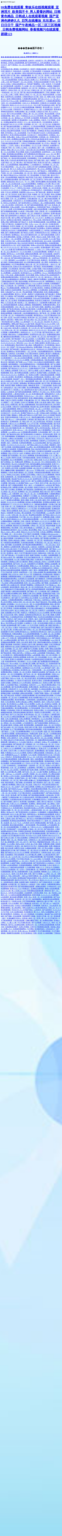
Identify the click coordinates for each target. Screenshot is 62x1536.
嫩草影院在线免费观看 (12, 336)
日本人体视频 (52, 141)
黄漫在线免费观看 (44, 674)
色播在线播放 (20, 111)
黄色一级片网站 (11, 651)
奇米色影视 (57, 90)
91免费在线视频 (42, 309)
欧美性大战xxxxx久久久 (28, 171)
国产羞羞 (37, 160)
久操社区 (33, 547)
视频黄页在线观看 (38, 672)
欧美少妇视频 (34, 697)
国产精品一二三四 (52, 411)
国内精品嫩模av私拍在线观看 (46, 181)
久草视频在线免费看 (11, 179)
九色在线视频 (43, 432)
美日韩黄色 (53, 260)
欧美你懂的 (44, 623)
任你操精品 (9, 855)
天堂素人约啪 (53, 317)
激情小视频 (25, 500)
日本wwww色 (26, 336)
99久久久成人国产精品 (18, 814)
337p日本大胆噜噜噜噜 (24, 298)
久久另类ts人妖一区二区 (10, 330)
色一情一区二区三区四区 (10, 770)
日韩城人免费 (18, 725)
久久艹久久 (17, 823)
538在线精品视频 (48, 746)
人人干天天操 (37, 332)
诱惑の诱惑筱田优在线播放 (32, 73)
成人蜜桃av (11, 298)
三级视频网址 (48, 736)
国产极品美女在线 (13, 434)
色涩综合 (56, 719)
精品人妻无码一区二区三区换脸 (41, 738)
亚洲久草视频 (24, 927)
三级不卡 (15, 801)
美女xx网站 (52, 330)
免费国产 (54, 160)
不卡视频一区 (35, 496)
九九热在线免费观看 (38, 126)
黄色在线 (11, 483)
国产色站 (33, 842)
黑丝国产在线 (23, 840)
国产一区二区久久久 (43, 606)
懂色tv (55, 523)
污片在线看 (46, 859)
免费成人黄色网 (39, 356)
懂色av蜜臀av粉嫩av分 (28, 780)
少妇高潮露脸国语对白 (30, 313)
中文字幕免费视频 (18, 264)
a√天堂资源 (52, 88)
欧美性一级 (19, 846)
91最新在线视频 (52, 489)
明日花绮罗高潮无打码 (44, 404)
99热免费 (4, 356)
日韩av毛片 (50, 702)
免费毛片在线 (19, 848)
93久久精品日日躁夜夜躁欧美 (44, 362)
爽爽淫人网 (27, 593)
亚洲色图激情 (46, 247)
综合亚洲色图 (31, 551)
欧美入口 (56, 865)
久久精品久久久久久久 (33, 746)
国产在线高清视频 (47, 235)
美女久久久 (20, 181)
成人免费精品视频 (46, 920)
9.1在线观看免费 (55, 211)
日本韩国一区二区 (7, 118)
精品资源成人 (10, 782)
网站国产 (54, 143)
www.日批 (54, 640)
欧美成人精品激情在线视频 (11, 131)
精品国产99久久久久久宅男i (13, 124)
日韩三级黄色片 (7, 71)
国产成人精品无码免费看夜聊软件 (32, 92)
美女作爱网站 (26, 145)
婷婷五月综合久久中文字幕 (44, 487)
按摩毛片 (35, 392)
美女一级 (13, 373)
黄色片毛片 (55, 175)
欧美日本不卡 (15, 568)
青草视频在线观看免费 (35, 891)
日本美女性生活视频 (15, 893)
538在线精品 (23, 685)
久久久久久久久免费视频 (16, 502)
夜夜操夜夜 (35, 103)
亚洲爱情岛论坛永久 (27, 101)
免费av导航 (5, 222)
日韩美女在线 (37, 188)
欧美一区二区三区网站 (37, 411)
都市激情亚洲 (23, 398)
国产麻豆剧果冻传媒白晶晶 (21, 258)
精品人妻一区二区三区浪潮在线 (46, 381)
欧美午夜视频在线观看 (37, 222)
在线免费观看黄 (26, 776)
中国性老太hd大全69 (8, 230)
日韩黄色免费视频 (20, 608)
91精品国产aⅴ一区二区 (13, 292)
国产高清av (25, 247)
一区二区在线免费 (30, 430)
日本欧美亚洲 (54, 224)
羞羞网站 (48, 307)
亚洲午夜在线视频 (46, 619)
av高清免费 (52, 373)
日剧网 (28, 523)
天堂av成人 (47, 347)
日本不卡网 (12, 750)
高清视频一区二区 (30, 124)
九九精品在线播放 (45, 689)
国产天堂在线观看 (46, 254)
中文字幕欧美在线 (24, 922)
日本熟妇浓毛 (52, 886)
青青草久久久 (29, 504)
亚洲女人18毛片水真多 (53, 75)
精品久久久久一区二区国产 (11, 787)
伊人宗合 (13, 341)
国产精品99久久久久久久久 (18, 368)
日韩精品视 (57, 328)
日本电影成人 (12, 765)
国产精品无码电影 (25, 736)
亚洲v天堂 (30, 167)
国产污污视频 (38, 874)
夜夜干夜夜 (51, 237)
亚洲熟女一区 (23, 375)
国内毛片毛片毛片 (30, 846)
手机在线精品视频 (15, 356)
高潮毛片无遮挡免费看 (13, 290)
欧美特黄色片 (45, 80)
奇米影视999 (28, 912)
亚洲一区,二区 (10, 506)
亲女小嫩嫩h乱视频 (8, 470)
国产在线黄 (50, 750)
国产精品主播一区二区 (43, 419)
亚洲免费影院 (40, 750)
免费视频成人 (50, 281)
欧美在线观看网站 (41, 243)
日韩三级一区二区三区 (20, 515)
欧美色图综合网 (38, 394)
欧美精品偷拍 (10, 345)
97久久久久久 (18, 504)
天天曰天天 (40, 438)
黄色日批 (19, 343)
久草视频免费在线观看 (29, 432)
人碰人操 (7, 258)
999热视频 (15, 693)
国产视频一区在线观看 (13, 545)
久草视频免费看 (42, 494)
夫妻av (37, 275)
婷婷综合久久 (26, 332)
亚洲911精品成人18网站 (17, 540)
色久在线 (49, 339)
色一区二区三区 (38, 75)
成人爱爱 (44, 262)
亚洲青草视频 (51, 776)
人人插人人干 (40, 249)
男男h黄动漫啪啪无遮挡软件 (23, 712)
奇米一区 (11, 148)
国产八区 (48, 205)
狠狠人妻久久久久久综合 (16, 150)
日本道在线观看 (19, 920)
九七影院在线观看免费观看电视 (19, 895)
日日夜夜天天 (8, 655)
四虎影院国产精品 (44, 207)
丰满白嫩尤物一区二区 (35, 198)
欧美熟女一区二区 (26, 213)
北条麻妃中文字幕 (21, 224)
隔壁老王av (11, 254)
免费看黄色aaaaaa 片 (12, 755)
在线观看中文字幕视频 (35, 564)
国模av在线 (38, 460)
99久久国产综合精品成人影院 (44, 105)
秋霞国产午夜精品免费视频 (11, 88)
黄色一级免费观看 (37, 759)
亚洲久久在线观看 (16, 659)
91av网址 (29, 447)
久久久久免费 (32, 661)
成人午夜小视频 (20, 387)
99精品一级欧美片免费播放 (37, 279)
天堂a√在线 (9, 275)
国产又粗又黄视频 (28, 787)
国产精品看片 (50, 294)
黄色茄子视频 (10, 385)
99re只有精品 (35, 538)
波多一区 (20, 678)
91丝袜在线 (50, 795)
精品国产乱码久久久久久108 (22, 479)
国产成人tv (39, 691)
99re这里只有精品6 (20, 317)
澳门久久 (13, 169)
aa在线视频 (50, 610)
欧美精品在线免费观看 (46, 814)
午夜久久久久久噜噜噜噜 (17, 424)
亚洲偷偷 (19, 489)
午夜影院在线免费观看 (42, 472)
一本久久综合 (17, 534)
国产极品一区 (32, 591)
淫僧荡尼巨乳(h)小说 (28, 196)
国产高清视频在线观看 (37, 833)
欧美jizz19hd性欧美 (11, 203)
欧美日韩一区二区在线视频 (34, 156)
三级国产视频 (39, 693)
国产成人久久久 (44, 99)
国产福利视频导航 (52, 356)
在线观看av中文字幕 (12, 612)
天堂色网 (27, 118)
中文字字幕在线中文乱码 (36, 133)
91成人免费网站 (35, 120)
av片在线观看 (52, 825)
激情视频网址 (6, 324)
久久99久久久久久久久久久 (11, 190)
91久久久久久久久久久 (12, 247)
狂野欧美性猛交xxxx (22, 632)
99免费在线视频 (26, 863)
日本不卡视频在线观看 (38, 823)
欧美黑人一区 (23, 302)
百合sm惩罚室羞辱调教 (29, 137)
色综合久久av (29, 396)
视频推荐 (56, 86)
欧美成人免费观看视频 (49, 436)
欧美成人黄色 (14, 213)
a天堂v (22, 869)
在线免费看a (11, 311)
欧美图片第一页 (53, 69)
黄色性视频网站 (48, 266)
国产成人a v (9, 419)
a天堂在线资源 (28, 806)
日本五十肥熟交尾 (11, 404)
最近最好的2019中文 (28, 349)
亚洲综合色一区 (31, 925)
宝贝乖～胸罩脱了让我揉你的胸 (33, 294)
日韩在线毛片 (9, 387)
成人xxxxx (30, 470)
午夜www (13, 678)
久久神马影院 (26, 683)
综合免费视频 (51, 222)
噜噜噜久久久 (46, 871)
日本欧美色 (39, 559)
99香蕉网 (15, 494)
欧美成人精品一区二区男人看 (33, 918)
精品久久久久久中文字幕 (30, 532)
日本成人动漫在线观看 (23, 905)
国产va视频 (23, 649)
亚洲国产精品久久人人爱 (33, 109)
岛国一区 (43, 97)
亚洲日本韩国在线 (11, 417)
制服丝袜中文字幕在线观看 (15, 589)
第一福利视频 (18, 557)
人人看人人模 (12, 922)
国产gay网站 (16, 218)
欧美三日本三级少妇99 (9, 549)
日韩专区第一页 (21, 205)
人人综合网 (50, 513)
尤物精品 (41, 131)
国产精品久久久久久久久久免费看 (17, 360)
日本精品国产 (12, 829)
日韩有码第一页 (47, 426)
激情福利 (11, 260)
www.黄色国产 (25, 322)
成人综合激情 (50, 226)
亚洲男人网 (43, 353)
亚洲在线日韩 (27, 356)
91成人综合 (8, 328)
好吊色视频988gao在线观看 (23, 209)
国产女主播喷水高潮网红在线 (42, 481)
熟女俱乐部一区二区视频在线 (12, 77)
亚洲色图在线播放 (52, 831)
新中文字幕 (46, 383)
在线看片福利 (24, 882)
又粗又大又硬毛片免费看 (14, 400)
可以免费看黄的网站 (23, 731)
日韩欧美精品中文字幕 (30, 97)
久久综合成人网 (11, 302)
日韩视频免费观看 (43, 364)
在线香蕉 (17, 86)
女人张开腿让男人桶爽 (47, 598)
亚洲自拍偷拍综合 (22, 733)
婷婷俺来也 (36, 719)
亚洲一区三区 (44, 733)
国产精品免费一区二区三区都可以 (31, 179)
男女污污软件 (46, 708)
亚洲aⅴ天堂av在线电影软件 (27, 169)
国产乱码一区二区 (20, 564)
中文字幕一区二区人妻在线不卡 (30, 517)
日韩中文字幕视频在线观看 (31, 143)
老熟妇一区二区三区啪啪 (13, 723)
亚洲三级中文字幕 (24, 194)
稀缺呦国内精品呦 (16, 156)
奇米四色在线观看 (47, 496)
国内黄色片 (5, 135)
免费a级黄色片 (38, 345)
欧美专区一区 (37, 903)
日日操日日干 (32, 135)
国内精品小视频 (25, 269)
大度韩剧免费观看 (25, 443)
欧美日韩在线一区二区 (32, 409)
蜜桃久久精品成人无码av (38, 562)
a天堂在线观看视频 (49, 256)
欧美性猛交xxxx (26, 273)
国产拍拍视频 (19, 296)
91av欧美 (21, 211)
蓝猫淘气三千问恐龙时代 (48, 441)
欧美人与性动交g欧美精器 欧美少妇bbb (40, 139)
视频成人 (15, 415)
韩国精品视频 (55, 407)
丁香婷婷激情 (51, 368)
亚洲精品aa (43, 88)
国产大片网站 (10, 489)
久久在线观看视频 (11, 164)
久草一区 (36, 623)
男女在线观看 (50, 114)
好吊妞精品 (24, 330)
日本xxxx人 (23, 370)
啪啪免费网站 (24, 164)
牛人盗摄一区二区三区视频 (32, 86)
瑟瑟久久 (52, 623)
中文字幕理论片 (48, 186)
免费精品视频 (43, 706)
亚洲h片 (30, 753)
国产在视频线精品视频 (43, 167)
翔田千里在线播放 (13, 481)
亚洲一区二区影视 (51, 821)
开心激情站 (9, 296)
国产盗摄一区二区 (53, 823)
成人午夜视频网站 (44, 430)
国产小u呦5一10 (23, 625)
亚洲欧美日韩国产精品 (51, 379)
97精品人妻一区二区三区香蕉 (41, 90)
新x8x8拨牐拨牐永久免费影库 (16, 279)
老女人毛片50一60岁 (15, 453)
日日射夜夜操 (47, 122)
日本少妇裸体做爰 (44, 158)
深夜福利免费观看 (41, 504)
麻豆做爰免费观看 (16, 897)
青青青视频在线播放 (28, 676)
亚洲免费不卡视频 (29, 916)
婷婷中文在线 (17, 457)
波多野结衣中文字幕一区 (42, 479)
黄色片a (18, 294)
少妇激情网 (43, 302)
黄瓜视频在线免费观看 (45, 678)
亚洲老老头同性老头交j (33, 615)
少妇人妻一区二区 (54, 319)
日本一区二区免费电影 (18, 198)
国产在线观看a (13, 455)
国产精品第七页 (19, 744)
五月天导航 (34, 625)
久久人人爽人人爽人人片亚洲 (45, 806)
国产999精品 (25, 466)
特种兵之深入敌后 (24, 188)
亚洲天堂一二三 (23, 651)
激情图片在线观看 (36, 511)
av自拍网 (51, 562)
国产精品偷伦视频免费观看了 (33, 545)
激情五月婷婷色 (9, 283)
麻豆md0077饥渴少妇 (21, 256)
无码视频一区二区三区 (50, 164)
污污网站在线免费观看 (20, 426)
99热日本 (56, 903)
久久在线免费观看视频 (41, 604)
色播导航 (16, 521)
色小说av (29, 835)
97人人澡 (27, 122)
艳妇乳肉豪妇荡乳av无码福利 (42, 417)
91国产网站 (5, 678)
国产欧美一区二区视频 (48, 313)
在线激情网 (39, 725)
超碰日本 (54, 576)
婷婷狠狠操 (34, 441)
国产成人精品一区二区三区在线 (35, 319)
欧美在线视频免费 (11, 736)
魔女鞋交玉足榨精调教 (21, 525)
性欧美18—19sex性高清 (49, 905)
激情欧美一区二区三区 (29, 88)
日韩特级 (21, 286)
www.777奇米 (28, 362)
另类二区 (54, 842)
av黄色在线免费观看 (23, 241)
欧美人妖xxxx (18, 430)
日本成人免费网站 (46, 532)
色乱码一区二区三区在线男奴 (40, 861)
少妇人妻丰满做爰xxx (28, 207)
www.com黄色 (35, 247)
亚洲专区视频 (6, 411)
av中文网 (47, 184)
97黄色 (33, 237)
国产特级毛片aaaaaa (15, 789)
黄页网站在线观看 (34, 383)
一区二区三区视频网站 (14, 674)
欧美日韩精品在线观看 (18, 135)
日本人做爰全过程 (13, 585)
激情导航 (16, 366)
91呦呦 (7, 746)
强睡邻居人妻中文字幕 (44, 901)
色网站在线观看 (23, 373)
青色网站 (54, 80)
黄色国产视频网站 (34, 84)
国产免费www (29, 691)
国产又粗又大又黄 (13, 128)
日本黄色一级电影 (40, 358)
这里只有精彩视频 (23, 245)
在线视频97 (53, 538)
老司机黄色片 (35, 852)
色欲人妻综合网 (14, 876)
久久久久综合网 (42, 239)
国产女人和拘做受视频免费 (35, 589)
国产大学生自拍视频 (14, 114)
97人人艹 (13, 188)
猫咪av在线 (51, 97)
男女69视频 (20, 152)
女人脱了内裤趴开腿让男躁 (24, 559)
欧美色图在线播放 (41, 455)
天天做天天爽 (45, 175)
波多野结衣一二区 (48, 152)
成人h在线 (48, 241)
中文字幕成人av (35, 256)
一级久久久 (53, 264)
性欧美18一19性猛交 (33, 742)
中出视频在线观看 (13, 288)
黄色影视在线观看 (19, 757)
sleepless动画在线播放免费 (24, 636)
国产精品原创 (29, 489)
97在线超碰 (46, 71)
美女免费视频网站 (33, 387)
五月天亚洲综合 (13, 536)
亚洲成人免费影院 (24, 305)
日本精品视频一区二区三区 (23, 173)
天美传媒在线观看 (29, 457)
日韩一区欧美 (46, 84)
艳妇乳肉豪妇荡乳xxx (24, 283)
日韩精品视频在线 (29, 141)
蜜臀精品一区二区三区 (32, 462)
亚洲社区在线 (54, 595)
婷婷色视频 (36, 895)
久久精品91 (45, 714)
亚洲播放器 (5, 226)
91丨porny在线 (35, 859)
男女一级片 (28, 485)
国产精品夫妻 (41, 192)
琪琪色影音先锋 (48, 220)
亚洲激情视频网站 (25, 865)
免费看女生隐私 (22, 385)
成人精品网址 (39, 226)
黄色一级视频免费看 (23, 75)
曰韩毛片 (33, 373)
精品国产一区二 (19, 379)
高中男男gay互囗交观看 (29, 598)
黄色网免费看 (29, 725)
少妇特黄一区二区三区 (34, 540)
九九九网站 (11, 844)
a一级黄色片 (25, 126)
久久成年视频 (52, 748)
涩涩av (41, 498)
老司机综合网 (48, 434)
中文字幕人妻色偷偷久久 (36, 608)
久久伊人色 (35, 328)
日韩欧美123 (16, 683)
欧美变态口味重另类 (50, 73)
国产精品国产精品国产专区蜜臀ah (33, 228)
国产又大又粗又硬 (54, 632)
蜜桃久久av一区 (36, 566)
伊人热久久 (55, 322)
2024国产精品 (24, 833)
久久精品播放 (40, 339)
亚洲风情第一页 (16, 421)
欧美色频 (23, 801)
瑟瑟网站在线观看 (49, 502)
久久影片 (38, 186)
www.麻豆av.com (14, 432)
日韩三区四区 (10, 441)
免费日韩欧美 (34, 687)
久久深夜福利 (27, 576)
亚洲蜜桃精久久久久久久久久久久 (28, 436)
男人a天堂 (48, 587)
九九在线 (22, 742)
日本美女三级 (10, 241)
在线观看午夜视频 (54, 279)
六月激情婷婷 (15, 228)
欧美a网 (15, 328)
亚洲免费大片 (40, 101)
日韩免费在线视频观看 (51, 680)
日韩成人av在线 (30, 653)
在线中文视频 (6, 683)
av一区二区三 (55, 99)
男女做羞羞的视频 (50, 572)
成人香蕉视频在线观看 (32, 262)
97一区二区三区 (36, 94)
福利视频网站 (13, 364)
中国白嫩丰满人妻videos (9, 833)
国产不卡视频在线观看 (41, 576)
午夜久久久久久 (25, 417)
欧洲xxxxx (14, 888)
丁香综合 (57, 933)
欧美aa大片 (5, 663)
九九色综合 (14, 171)
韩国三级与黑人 (54, 625)
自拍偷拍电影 (23, 765)
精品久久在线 (41, 237)
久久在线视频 (49, 271)
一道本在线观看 (20, 419)
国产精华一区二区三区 (26, 640)
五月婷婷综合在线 (10, 666)
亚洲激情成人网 (40, 489)
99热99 (56, 568)
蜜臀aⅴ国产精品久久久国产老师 (23, 324)
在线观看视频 (54, 243)
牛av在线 (5, 583)
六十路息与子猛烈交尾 (23, 680)
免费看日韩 (25, 288)
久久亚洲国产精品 (22, 483)
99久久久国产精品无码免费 (33, 271)
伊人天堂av (46, 143)
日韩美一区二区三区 (38, 336)
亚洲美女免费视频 (52, 228)
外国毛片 (24, 612)
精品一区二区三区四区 (49, 655)
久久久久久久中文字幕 (13, 141)
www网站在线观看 (10, 640)
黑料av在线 (26, 908)
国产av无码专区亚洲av (43, 428)
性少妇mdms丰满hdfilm (24, 347)
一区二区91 (39, 396)
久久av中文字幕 (33, 424)
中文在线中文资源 (22, 555)
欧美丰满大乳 (37, 122)
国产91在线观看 (46, 328)
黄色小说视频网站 (40, 173)
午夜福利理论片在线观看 (24, 315)
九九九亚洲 (32, 755)
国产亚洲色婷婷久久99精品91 (29, 203)
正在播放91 (55, 298)
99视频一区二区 (43, 621)
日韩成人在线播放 (49, 477)
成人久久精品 (23, 530)
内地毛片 (14, 508)
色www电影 (14, 663)
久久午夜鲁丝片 (24, 888)
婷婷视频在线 (7, 634)
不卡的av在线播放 (21, 838)
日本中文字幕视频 (27, 402)
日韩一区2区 (8, 317)
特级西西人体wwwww (27, 192)
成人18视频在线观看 (47, 203)
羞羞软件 (50, 192)
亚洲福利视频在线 (43, 780)
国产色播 (55, 419)
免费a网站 (24, 366)
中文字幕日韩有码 (47, 128)
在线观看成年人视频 (11, 882)
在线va (18, 137)
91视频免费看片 (14, 332)
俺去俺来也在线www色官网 (34, 808)
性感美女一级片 (50, 377)
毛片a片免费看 (29, 704)
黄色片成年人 (47, 311)
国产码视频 (8, 801)
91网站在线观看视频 (16, 583)
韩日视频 (15, 528)
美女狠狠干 (22, 661)
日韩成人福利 (45, 413)
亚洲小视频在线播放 (14, 99)
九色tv (31, 224)
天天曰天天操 (25, 277)
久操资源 (30, 419)
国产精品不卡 (23, 222)
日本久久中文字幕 (32, 763)
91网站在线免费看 (26, 693)
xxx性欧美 (10, 392)
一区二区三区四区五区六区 (49, 519)
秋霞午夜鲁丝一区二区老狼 (24, 472)
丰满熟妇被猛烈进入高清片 (13, 122)
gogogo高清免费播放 (28, 184)
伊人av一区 (28, 574)
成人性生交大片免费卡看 (42, 468)
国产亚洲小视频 (38, 307)
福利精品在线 (28, 710)
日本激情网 (35, 118)
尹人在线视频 (53, 742)
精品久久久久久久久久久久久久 (21, 105)
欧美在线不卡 (6, 901)
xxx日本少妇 (42, 77)
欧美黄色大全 (26, 670)
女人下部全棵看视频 (26, 186)
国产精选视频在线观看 (36, 795)
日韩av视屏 (41, 196)
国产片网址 (33, 778)
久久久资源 (52, 449)
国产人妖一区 (49, 782)
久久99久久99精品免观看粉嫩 (24, 107)
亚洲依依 (46, 213)
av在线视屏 (5, 897)
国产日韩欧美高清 (46, 882)
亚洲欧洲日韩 (21, 506)
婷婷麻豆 (57, 532)
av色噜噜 (46, 283)
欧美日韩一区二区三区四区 (38, 317)
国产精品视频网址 (45, 629)
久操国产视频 (15, 863)
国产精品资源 (49, 829)
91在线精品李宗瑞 (16, 617)
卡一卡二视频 (30, 181)
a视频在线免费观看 (32, 254)
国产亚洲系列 (38, 782)
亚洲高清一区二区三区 (23, 899)
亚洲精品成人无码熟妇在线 (34, 377)
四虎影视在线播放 (51, 498)
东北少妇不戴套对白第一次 (30, 235)
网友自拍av (12, 334)
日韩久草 (13, 638)
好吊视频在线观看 (30, 201)
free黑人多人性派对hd (44, 704)
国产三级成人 (15, 498)
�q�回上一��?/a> (31, 53)
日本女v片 (4, 213)
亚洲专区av (46, 600)
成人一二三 (50, 528)
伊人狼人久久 (45, 392)
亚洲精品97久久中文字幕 (31, 668)
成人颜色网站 (17, 73)
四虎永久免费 (34, 375)
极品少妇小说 (45, 491)
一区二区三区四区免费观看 (23, 358)
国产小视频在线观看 (12, 232)
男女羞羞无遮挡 (7, 725)
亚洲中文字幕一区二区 (44, 916)
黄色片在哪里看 (12, 511)
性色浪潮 (57, 128)
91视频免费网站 (54, 209)
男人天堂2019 (53, 789)
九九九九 (46, 460)
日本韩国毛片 (25, 69)
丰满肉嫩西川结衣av (39, 799)
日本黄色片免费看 (8, 733)
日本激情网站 (41, 141)
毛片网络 (30, 929)
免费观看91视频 (49, 517)
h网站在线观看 (39, 753)
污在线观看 (5, 825)
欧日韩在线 (54, 400)
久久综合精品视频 (39, 443)
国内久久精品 (25, 94)
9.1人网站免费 (30, 286)
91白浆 (7, 508)
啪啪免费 (43, 869)
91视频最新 (42, 812)
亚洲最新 (24, 755)
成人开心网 (8, 629)
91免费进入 (28, 623)
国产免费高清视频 (53, 869)
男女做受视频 (27, 292)
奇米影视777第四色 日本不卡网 (24, 644)
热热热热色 (17, 71)
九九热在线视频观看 (12, 196)
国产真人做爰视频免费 (27, 404)
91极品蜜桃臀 (29, 381)
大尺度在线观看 (35, 71)
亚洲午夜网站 (56, 447)
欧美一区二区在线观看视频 (11, 103)
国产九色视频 (7, 447)
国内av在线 (25, 547)
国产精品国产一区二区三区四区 (21, 82)
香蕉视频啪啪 (10, 436)
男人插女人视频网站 (52, 116)
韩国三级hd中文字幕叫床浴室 (14, 740)
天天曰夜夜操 (10, 702)
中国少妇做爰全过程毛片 (51, 269)
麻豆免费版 (33, 530)
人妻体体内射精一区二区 (22, 394)
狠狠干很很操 (35, 555)
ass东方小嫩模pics (45, 370)
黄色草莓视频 (20, 606)
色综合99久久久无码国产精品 (47, 349)
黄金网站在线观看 (35, 515)
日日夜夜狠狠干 (7, 358)
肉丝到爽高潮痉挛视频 (39, 789)
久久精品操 (42, 591)
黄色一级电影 (19, 615)
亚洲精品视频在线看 (15, 262)
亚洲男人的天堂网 (11, 468)
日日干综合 (55, 409)
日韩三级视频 (51, 92)
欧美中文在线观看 (13, 466)
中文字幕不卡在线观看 (31, 534)
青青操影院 (44, 118)
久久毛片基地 (12, 878)
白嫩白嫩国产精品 (32, 920)
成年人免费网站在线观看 (16, 139)
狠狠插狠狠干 (21, 470)
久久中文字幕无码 (51, 918)
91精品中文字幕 (42, 111)
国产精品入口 (21, 818)
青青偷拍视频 (38, 292)
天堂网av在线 (40, 470)
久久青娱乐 (32, 148)
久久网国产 (5, 402)
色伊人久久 (52, 77)
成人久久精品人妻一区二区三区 (12, 381)
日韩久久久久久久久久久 (49, 791)
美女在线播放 (56, 731)
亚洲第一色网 (44, 649)
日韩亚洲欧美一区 (21, 721)
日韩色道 (45, 145)
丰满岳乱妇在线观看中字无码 (44, 82)
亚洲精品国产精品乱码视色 (27, 878)
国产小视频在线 (54, 353)
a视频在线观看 (19, 275)
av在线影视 (16, 273)
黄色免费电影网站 (21, 708)
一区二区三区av (50, 156)
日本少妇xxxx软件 (7, 610)
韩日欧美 (49, 421)
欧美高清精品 (21, 351)
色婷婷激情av (48, 190)
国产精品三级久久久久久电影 (38, 445)
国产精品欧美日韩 (41, 296)
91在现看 (25, 71)
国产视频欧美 (32, 131)
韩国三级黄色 (40, 343)
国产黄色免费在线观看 (40, 549)
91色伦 (10, 472)
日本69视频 (20, 353)
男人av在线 (37, 220)
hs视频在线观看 (48, 827)
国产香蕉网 (44, 538)
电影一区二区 (12, 840)
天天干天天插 (37, 477)
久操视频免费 (33, 498)
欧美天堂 (41, 162)
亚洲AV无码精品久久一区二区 (47, 457)
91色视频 (46, 466)
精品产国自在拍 (41, 602)
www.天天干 (39, 218)
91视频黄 (4, 455)
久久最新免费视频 (30, 77)
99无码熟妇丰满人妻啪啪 (10, 69)
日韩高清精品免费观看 (30, 519)
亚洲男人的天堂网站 (28, 474)
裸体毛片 (20, 409)
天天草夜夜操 (13, 269)
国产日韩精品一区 (7, 462)
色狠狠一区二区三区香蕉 (51, 188)
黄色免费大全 (48, 107)
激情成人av (19, 118)
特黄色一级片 (33, 619)
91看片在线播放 (39, 776)
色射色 (44, 120)
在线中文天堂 (26, 481)
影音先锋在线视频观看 (34, 729)
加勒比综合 (11, 181)
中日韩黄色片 (6, 598)
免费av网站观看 (24, 759)
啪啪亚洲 (21, 177)
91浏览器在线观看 (52, 133)
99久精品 (17, 513)
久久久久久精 (37, 145)
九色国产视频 (37, 269)
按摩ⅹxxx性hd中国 (37, 245)
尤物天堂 (44, 387)
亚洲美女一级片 (12, 553)
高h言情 (47, 322)
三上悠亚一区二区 (50, 874)
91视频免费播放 (22, 230)
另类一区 (40, 848)
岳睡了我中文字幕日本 (45, 801)
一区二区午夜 (32, 351)
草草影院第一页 (45, 258)
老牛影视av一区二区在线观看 (15, 133)
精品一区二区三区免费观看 (48, 530)
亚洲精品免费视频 (27, 128)
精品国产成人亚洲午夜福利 (40, 407)
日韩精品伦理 (39, 585)
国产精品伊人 (43, 171)
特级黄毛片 (38, 213)
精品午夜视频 (9, 538)
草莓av (37, 128)
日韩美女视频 (38, 893)
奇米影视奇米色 (11, 661)
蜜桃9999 (8, 646)
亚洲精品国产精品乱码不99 (30, 646)
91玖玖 (23, 131)
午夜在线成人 (51, 653)
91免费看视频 (23, 697)
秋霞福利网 (16, 676)
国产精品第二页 (42, 663)
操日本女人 (49, 277)
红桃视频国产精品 (30, 617)
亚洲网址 (26, 789)
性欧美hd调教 (21, 326)
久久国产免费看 (9, 326)
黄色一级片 (16, 116)
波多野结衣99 (29, 390)
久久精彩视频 (30, 867)
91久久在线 (37, 835)
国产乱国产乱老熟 (22, 441)
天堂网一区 (56, 468)
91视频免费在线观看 (29, 99)
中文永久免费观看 (11, 192)
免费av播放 (11, 137)
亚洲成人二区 (55, 460)
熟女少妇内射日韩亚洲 (26, 243)
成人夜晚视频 (10, 842)
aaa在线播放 (29, 296)
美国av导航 (45, 400)
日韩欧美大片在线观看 (48, 103)
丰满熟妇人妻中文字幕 (32, 453)
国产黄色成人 (10, 555)
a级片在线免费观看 (41, 209)
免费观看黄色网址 (49, 305)
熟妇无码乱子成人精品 (34, 177)
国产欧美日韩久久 (49, 332)
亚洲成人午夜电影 (23, 237)
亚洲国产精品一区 (21, 778)
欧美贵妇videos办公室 (37, 281)
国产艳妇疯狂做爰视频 (12, 126)
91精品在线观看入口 (19, 84)
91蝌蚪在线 (28, 600)
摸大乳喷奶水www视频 (15, 704)
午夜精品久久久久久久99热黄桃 (32, 116)
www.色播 (8, 249)
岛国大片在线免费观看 (33, 152)
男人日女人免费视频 (45, 169)
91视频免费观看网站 (53, 101)
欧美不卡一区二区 (37, 277)
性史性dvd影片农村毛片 (25, 311)
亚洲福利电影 (50, 761)
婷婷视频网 (50, 589)
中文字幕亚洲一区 (24, 549)
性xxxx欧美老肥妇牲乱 (39, 908)
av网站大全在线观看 (15, 438)
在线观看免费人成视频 (44, 700)
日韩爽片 (42, 770)
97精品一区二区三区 (42, 341)
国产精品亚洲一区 (27, 218)
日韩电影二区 (44, 137)
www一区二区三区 (41, 224)
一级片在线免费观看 (9, 409)
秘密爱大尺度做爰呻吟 (20, 120)
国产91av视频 (33, 370)
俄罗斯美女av (39, 315)
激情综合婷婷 (41, 804)
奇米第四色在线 (37, 241)
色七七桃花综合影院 (48, 462)
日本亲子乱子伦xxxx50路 (10, 101)
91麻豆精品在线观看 (47, 375)
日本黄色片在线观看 (9, 449)
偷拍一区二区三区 (17, 746)
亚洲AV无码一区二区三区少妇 (19, 90)
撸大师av (19, 162)
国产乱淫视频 (23, 795)
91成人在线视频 (35, 871)
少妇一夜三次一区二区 (23, 307)
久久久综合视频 (25, 252)
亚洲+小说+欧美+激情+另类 (45, 402)
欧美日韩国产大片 (18, 523)
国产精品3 (37, 266)
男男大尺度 (20, 784)
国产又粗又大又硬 (41, 390)
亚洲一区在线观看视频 (9, 177)
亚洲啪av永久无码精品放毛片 (32, 190)
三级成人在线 (10, 818)
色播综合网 (52, 302)
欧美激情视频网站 (24, 477)
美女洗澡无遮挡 (30, 678)
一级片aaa (35, 258)
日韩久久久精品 (22, 148)
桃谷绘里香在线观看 (19, 158)
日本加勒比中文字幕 (21, 538)
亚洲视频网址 (32, 158)
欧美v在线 (48, 179)
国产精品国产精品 (30, 162)
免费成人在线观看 (11, 370)
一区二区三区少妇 (44, 124)
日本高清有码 (26, 568)
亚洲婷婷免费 (48, 177)
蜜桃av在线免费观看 (36, 721)
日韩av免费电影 (16, 668)
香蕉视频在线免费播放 (15, 154)
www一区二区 (51, 154)
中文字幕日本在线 (33, 260)
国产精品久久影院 (27, 232)
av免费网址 (37, 273)
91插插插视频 (25, 407)
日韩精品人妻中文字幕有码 (18, 562)
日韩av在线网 (15, 207)
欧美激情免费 (9, 86)
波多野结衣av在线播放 (13, 97)
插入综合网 (9, 848)
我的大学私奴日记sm (11, 175)
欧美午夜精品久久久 (14, 519)
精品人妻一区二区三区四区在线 (37, 264)
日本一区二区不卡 (22, 842)
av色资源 (25, 823)
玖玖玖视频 (30, 275)
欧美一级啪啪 (47, 86)
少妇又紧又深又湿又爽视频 (35, 150)
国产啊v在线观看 (52, 196)
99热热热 (27, 659)
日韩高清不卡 (18, 109)
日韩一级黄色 (41, 884)
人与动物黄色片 (36, 164)
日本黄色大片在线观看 (26, 579)
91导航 (3, 619)
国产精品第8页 (6, 653)
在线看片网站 (43, 201)
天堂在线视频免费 (15, 806)
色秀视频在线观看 (46, 424)
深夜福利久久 (27, 220)
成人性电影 (29, 487)
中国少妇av (37, 600)
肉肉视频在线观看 (19, 447)
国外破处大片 (33, 302)
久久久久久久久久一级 (24, 604)
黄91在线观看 (27, 513)
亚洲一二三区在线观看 (44, 385)
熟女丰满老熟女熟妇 (49, 685)
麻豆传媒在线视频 (51, 198)
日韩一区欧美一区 (41, 211)
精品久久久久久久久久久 (38, 330)
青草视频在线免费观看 (34, 379)
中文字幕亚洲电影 (7, 167)
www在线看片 (21, 260)
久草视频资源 (48, 109)
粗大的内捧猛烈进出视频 (45, 695)
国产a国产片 (16, 598)
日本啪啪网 (36, 905)
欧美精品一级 (56, 413)
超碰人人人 (40, 867)
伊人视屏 (15, 186)
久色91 (20, 271)
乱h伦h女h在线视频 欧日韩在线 (49, 617)
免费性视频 (13, 222)
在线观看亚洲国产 (38, 793)
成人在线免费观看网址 (46, 840)
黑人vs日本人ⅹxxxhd (19, 891)
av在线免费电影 (12, 861)
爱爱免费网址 (53, 171)
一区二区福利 (15, 402)
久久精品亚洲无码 (49, 855)
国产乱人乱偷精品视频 (16, 925)
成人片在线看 (31, 111)
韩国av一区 (48, 693)
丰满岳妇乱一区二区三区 (11, 92)
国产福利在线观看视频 (35, 205)
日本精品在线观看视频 (20, 411)
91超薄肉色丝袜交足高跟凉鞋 (42, 659)
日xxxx (44, 273)
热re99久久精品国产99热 (20, 464)
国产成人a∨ (47, 903)
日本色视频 (20, 254)
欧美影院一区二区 (49, 566)
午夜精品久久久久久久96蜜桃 (39, 612)
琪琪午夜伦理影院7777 (35, 821)
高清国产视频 (42, 373)
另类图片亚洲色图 (24, 831)
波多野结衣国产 (36, 466)
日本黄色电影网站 (7, 636)
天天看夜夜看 (43, 290)
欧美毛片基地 (37, 680)
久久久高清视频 (9, 152)
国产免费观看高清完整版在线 (34, 154)
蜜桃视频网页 (37, 305)
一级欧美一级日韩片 (51, 396)
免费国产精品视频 (39, 865)
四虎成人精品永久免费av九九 (28, 80)
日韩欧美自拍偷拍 (54, 651)
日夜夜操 (23, 770)
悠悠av (53, 600)
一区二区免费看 (16, 239)
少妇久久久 (26, 103)
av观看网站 (31, 767)
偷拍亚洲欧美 (43, 135)
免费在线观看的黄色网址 (10, 277)
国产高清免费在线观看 (20, 687)
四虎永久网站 (39, 710)
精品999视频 (23, 281)
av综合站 (49, 485)
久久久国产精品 (30, 438)
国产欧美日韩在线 (13, 309)
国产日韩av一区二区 (30, 629)
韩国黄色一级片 (47, 215)
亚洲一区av (28, 897)
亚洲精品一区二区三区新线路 (28, 491)
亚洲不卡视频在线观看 (38, 69)
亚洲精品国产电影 (49, 593)
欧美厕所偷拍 (18, 808)
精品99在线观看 (49, 94)
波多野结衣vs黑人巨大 (38, 334)
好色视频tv (11, 604)
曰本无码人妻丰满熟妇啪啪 (46, 757)
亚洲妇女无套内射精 (14, 220)
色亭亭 (12, 226)
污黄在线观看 (9, 559)
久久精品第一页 (11, 286)
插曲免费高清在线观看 (46, 740)
